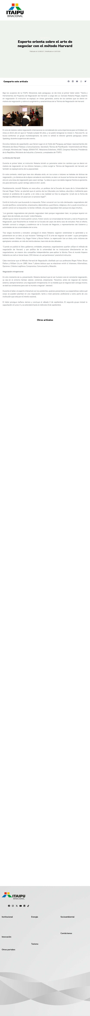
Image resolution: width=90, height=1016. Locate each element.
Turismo (34, 944)
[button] (68, 81)
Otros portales (8, 949)
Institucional (7, 917)
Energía (34, 917)
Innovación (6, 937)
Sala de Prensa (45, 38)
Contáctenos (66, 933)
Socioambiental (67, 917)
